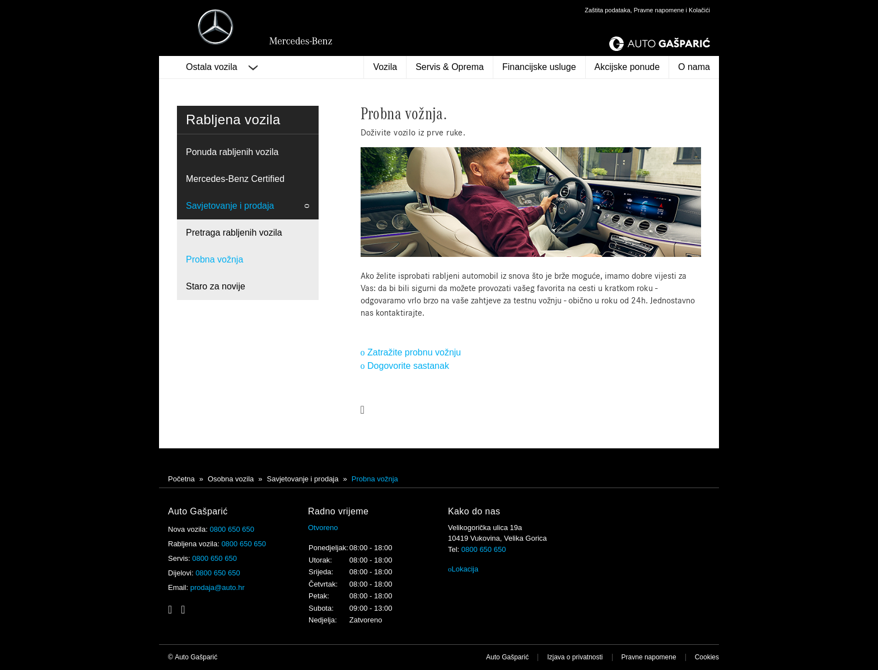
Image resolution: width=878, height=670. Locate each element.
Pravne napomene (649, 657)
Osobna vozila (231, 479)
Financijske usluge (539, 67)
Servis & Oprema (449, 67)
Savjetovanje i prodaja (230, 205)
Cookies (707, 657)
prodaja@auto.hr (217, 587)
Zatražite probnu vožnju (411, 352)
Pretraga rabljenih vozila (234, 232)
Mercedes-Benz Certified (235, 179)
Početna (181, 479)
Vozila (385, 67)
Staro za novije (215, 286)
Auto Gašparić (507, 657)
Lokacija (463, 569)
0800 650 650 (231, 529)
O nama (694, 67)
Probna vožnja (214, 259)
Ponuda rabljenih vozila (232, 152)
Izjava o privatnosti (575, 657)
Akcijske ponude (627, 67)
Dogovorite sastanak (405, 366)
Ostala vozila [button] (222, 67)
